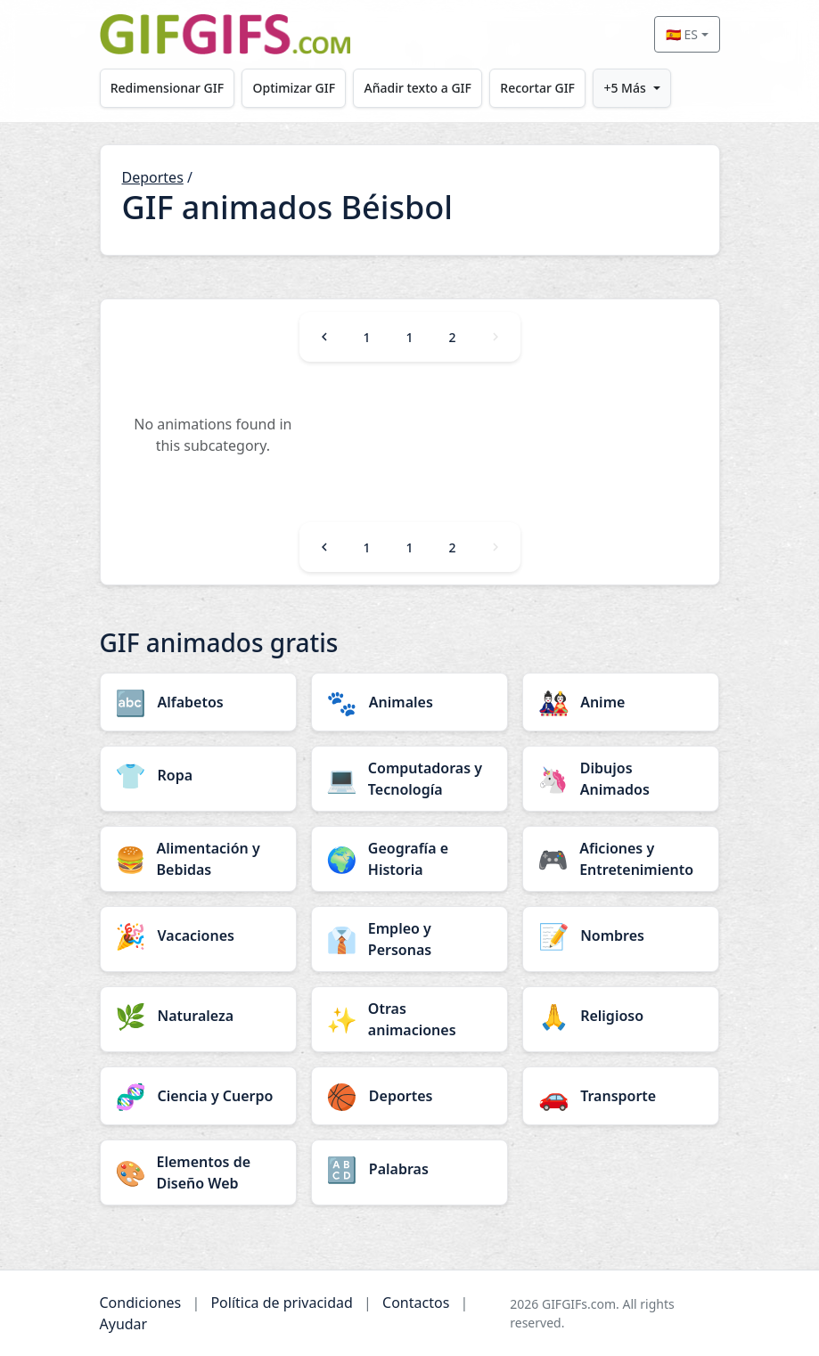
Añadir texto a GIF (417, 87)
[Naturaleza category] (198, 1015)
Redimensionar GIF (167, 87)
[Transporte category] (620, 1095)
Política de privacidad (281, 1302)
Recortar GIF (537, 87)
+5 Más (624, 87)
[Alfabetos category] (198, 702)
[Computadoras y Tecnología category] (409, 779)
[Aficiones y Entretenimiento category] (620, 859)
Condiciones (141, 1302)
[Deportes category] (409, 1095)
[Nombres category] (620, 935)
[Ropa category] (198, 775)
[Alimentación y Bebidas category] (198, 859)
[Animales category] (409, 702)
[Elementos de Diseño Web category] (198, 1172)
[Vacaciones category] (198, 935)
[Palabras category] (409, 1168)
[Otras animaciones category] (409, 1019)
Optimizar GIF (294, 87)
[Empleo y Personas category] (409, 939)
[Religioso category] (620, 1015)
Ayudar (124, 1324)
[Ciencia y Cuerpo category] (198, 1095)
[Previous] (324, 337)
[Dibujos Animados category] (620, 779)
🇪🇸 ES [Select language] (682, 34)
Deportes (153, 177)
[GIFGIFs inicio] (225, 34)
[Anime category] (620, 702)
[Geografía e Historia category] (409, 859)
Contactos (415, 1302)
